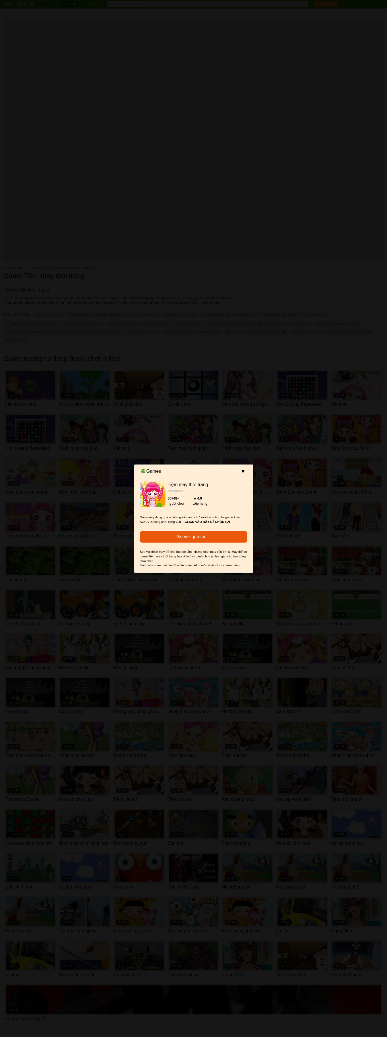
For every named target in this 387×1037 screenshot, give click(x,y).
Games (151, 471)
